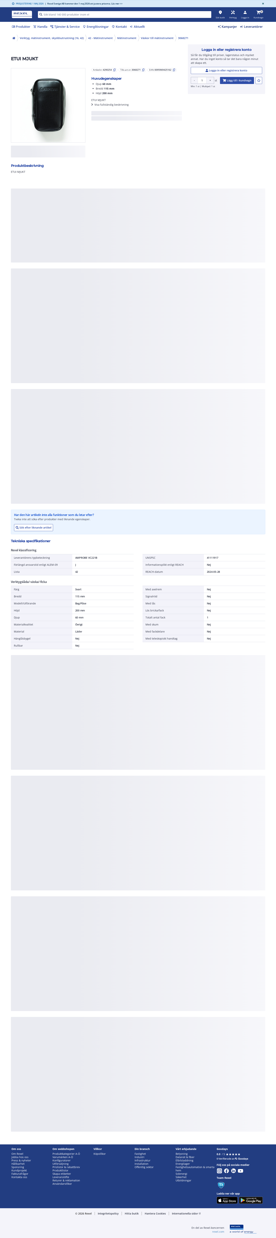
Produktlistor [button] (60, 1170)
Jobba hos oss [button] (19, 1157)
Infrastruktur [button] (142, 1160)
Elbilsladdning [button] (184, 1160)
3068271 (183, 38)
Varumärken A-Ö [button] (63, 1157)
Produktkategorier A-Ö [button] (66, 1153)
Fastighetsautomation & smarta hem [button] (195, 1168)
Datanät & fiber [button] (185, 1157)
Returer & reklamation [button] (66, 1180)
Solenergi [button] (181, 1173)
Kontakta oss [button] (19, 1177)
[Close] (262, 4)
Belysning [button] (182, 1153)
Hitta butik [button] (132, 1213)
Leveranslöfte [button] (61, 1177)
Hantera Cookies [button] (155, 1213)
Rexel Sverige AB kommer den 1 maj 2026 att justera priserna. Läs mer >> (84, 3)
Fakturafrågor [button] (19, 1173)
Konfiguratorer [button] (62, 1160)
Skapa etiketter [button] (62, 1173)
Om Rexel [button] (17, 1153)
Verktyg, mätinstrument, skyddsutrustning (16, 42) (52, 38)
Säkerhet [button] (181, 1177)
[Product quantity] (202, 80)
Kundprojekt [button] (19, 1170)
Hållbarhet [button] (18, 1163)
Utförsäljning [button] (61, 1163)
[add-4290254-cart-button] (237, 80)
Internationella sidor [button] (186, 1213)
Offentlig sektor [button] (144, 1167)
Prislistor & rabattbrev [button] (66, 1167)
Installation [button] (141, 1163)
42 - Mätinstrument (100, 38)
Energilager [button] (183, 1163)
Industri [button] (139, 1157)
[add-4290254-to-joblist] (258, 80)
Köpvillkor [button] (100, 1153)
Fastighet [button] (140, 1153)
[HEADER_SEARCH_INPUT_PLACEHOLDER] (124, 14)
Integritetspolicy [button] (108, 1213)
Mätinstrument (126, 38)
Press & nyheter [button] (21, 1160)
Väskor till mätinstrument (157, 38)
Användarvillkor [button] (62, 1183)
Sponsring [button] (17, 1167)
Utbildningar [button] (183, 1180)
